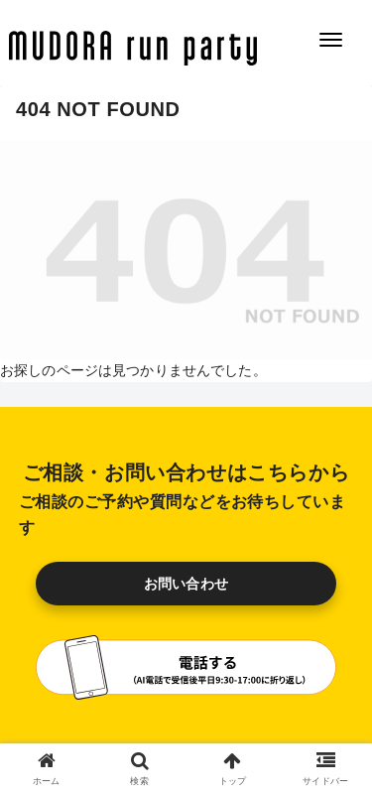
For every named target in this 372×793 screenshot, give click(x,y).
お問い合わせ (186, 584)
